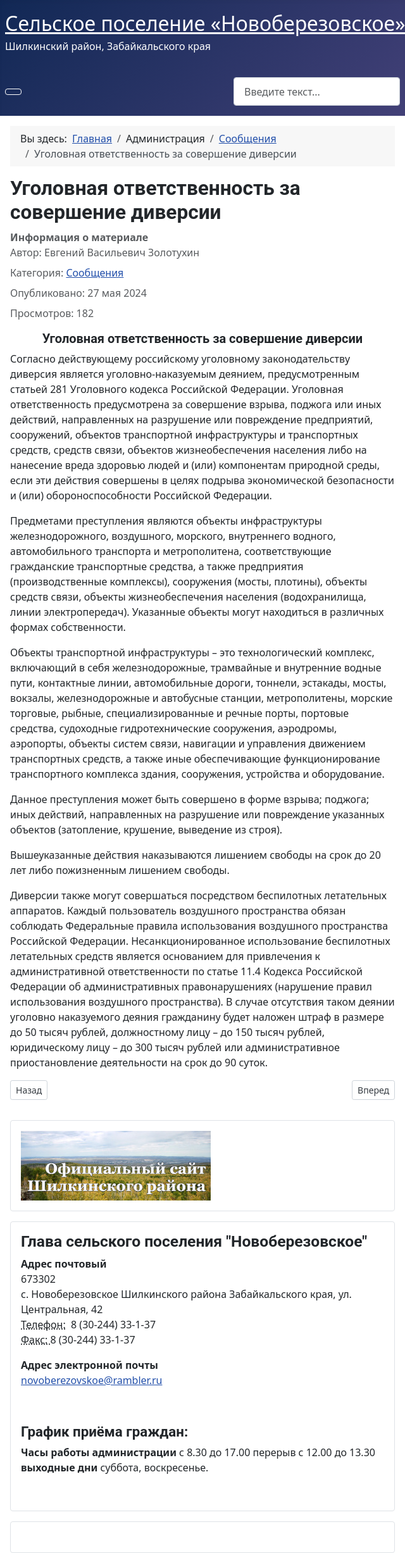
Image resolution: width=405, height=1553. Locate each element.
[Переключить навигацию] (13, 92)
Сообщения (94, 273)
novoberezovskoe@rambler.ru (91, 1380)
